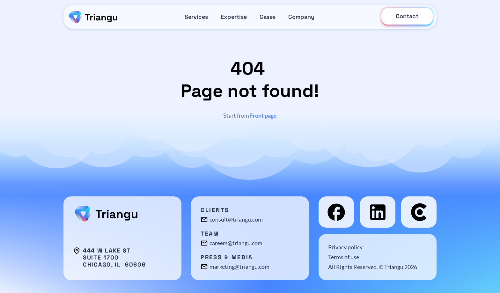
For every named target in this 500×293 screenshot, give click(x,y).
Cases (268, 16)
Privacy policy (345, 247)
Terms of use (343, 256)
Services (196, 16)
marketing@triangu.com (239, 266)
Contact (407, 16)
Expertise (234, 16)
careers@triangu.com (236, 242)
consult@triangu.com (236, 219)
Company (301, 16)
